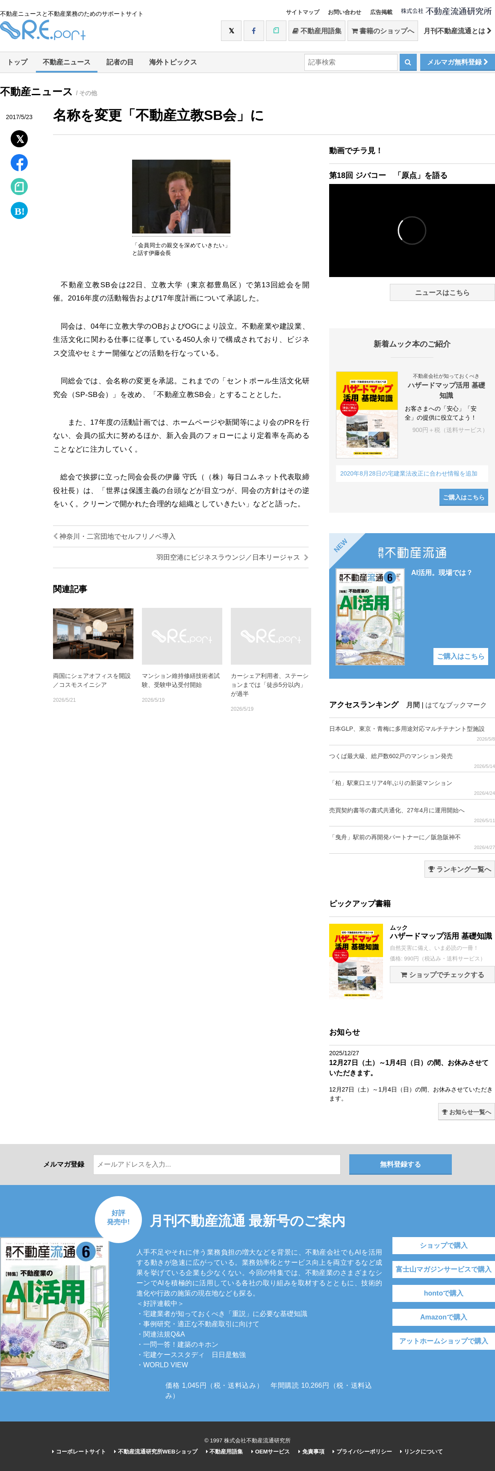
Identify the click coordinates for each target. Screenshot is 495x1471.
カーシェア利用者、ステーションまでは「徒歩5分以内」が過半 (270, 684)
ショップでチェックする (442, 974)
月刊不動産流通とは (458, 31)
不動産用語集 (317, 31)
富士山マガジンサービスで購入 (444, 1269)
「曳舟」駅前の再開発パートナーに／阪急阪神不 (412, 842)
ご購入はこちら (464, 497)
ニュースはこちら (442, 292)
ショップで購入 (444, 1245)
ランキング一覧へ (459, 869)
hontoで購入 (443, 1293)
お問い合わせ (344, 12)
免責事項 (311, 1451)
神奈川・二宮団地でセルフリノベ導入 (114, 536)
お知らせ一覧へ (466, 1112)
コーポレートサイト (79, 1451)
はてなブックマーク (456, 705)
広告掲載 (381, 12)
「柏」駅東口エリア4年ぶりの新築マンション (412, 787)
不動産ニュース (67, 62)
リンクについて (421, 1451)
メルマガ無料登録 (457, 62)
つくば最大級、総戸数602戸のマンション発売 (412, 761)
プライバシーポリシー (362, 1451)
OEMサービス (270, 1451)
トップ (17, 62)
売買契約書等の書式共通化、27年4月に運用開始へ (412, 815)
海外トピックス (173, 62)
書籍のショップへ (382, 31)
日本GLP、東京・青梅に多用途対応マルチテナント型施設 (412, 733)
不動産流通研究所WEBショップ (155, 1451)
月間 (413, 705)
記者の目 (120, 62)
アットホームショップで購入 (443, 1341)
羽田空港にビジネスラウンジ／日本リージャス (232, 557)
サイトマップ (302, 12)
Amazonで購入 (443, 1317)
